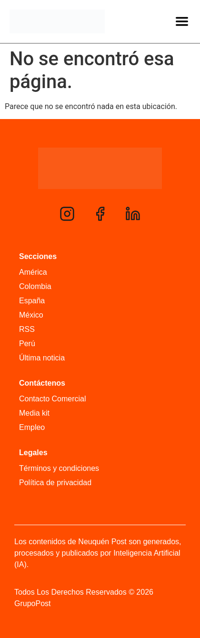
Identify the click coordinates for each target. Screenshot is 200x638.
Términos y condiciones (59, 468)
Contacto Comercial (52, 399)
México (31, 315)
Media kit (34, 413)
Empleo (32, 427)
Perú (27, 343)
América (33, 272)
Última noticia (42, 358)
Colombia (35, 286)
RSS (27, 329)
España (32, 301)
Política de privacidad (55, 482)
